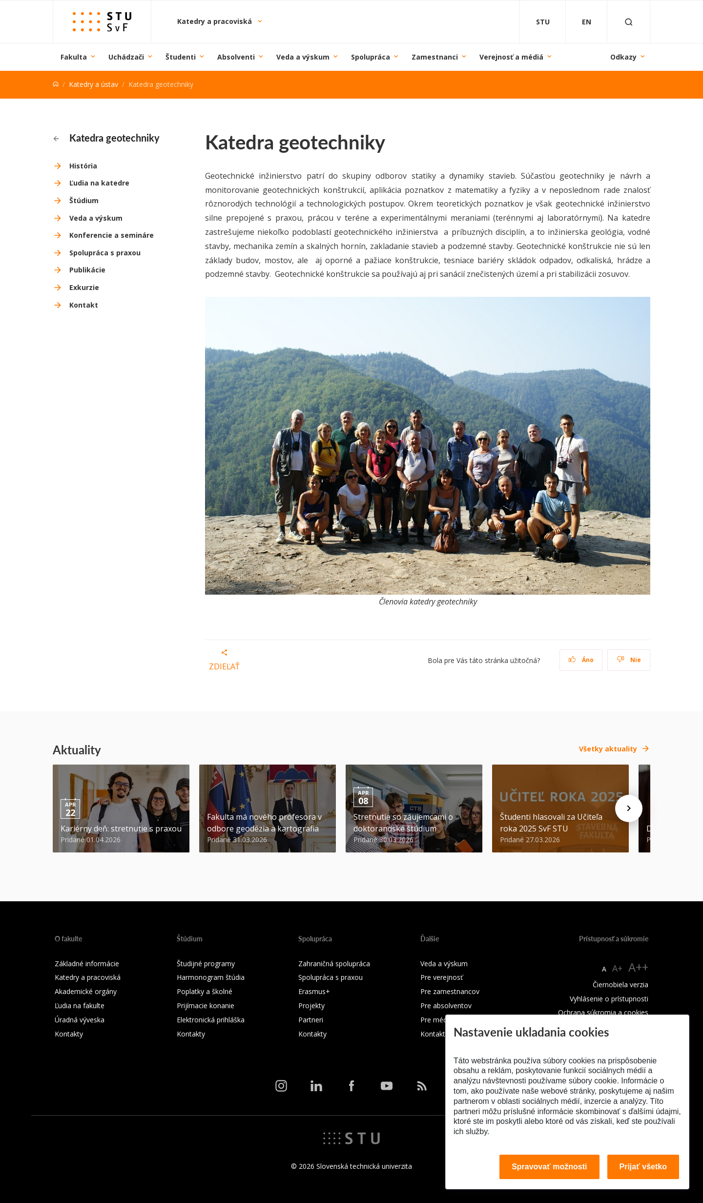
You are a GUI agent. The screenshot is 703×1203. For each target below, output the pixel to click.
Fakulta (74, 57)
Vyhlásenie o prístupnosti (609, 998)
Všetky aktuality (608, 748)
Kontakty (69, 1033)
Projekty (311, 1005)
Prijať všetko (643, 1166)
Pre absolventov (446, 1005)
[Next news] (628, 808)
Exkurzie (84, 287)
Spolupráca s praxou (105, 252)
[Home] (56, 84)
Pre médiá (436, 1019)
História (83, 165)
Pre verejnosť (441, 977)
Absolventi (236, 57)
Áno (581, 660)
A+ (617, 968)
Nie (629, 660)
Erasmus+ (314, 991)
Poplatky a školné (204, 991)
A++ (638, 967)
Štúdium (84, 200)
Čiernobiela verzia (620, 984)
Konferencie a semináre (111, 235)
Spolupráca (370, 57)
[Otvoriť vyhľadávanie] (628, 21)
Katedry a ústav (93, 84)
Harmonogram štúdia (211, 977)
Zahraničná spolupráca (334, 963)
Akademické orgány (86, 991)
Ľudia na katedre (99, 182)
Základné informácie (87, 963)
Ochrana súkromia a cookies (603, 1012)
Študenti (180, 57)
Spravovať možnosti (549, 1166)
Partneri (310, 1019)
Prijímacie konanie (205, 1005)
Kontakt (83, 305)
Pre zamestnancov (449, 991)
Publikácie (87, 269)
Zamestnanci (435, 57)
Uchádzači (126, 57)
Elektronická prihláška (211, 1019)
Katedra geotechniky (106, 138)
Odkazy (623, 57)
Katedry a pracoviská (215, 21)
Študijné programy (206, 963)
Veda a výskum (303, 57)
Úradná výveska (79, 1019)
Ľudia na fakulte (79, 1005)
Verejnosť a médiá (511, 57)
